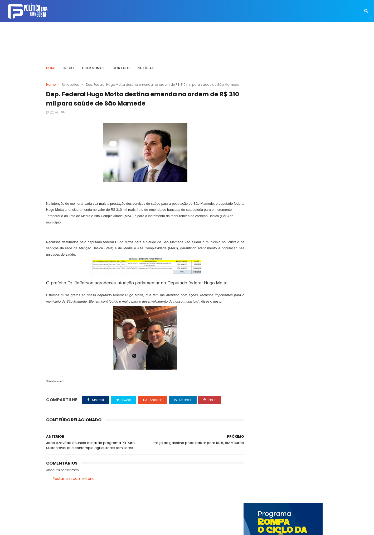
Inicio (69, 67)
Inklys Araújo (169, 528)
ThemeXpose (76, 528)
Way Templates (117, 528)
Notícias (146, 67)
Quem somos (93, 67)
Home (51, 67)
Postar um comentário (74, 483)
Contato (121, 67)
